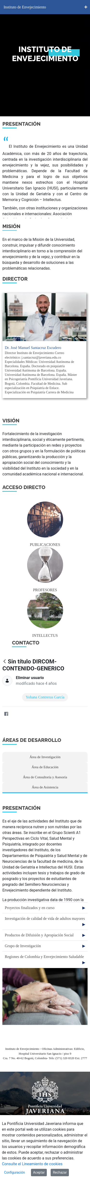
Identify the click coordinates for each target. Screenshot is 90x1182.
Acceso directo (23, 487)
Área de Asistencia (45, 787)
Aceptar (39, 1172)
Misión (11, 226)
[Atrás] (4, 661)
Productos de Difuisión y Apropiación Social (39, 935)
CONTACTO (25, 643)
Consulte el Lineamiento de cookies (32, 1164)
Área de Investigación (45, 757)
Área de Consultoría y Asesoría (45, 777)
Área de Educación (45, 767)
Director (15, 279)
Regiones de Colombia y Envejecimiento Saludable (44, 957)
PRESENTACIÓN (21, 808)
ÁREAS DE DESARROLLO (31, 740)
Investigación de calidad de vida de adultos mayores (45, 918)
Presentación (21, 124)
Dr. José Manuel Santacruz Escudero (33, 348)
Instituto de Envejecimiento (25, 7)
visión (10, 421)
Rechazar (60, 1172)
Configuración (14, 1172)
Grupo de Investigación (23, 946)
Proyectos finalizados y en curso (29, 908)
